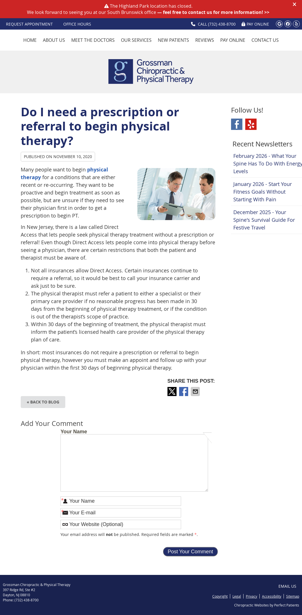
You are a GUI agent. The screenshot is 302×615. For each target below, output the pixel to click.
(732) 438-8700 (222, 24)
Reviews (204, 40)
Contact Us (265, 40)
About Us (54, 40)
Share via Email (196, 391)
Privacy (251, 596)
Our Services (136, 40)
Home (30, 40)
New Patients (173, 40)
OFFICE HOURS (77, 24)
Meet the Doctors (93, 40)
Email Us (287, 586)
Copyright (220, 596)
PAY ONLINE (255, 24)
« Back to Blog (43, 402)
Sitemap (292, 596)
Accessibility (271, 596)
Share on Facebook (184, 391)
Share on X (172, 391)
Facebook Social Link (236, 124)
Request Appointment (29, 24)
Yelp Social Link (251, 124)
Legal (236, 596)
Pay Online (232, 40)
